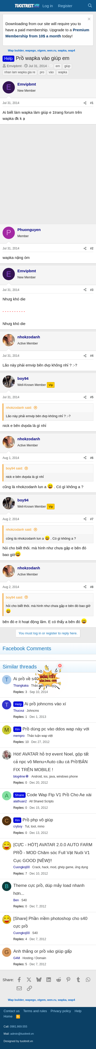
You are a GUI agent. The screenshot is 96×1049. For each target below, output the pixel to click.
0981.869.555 (18, 1026)
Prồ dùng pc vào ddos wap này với (56, 729)
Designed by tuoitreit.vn (18, 1041)
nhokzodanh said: (19, 408)
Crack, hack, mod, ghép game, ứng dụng (60, 867)
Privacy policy (61, 1011)
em (58, 66)
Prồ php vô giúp (38, 819)
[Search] (90, 6)
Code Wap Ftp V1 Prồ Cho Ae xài (59, 794)
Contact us (11, 1011)
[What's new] (80, 6)
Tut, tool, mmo (34, 826)
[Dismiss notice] (88, 19)
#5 (91, 397)
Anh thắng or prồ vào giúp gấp (42, 951)
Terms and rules (35, 1011)
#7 (91, 519)
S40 (24, 900)
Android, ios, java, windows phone (54, 776)
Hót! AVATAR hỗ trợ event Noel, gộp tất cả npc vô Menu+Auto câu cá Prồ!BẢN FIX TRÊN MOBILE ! (51, 762)
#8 (91, 587)
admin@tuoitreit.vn (22, 1033)
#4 (91, 356)
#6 (91, 458)
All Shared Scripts (41, 801)
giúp (67, 66)
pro (42, 72)
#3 (91, 290)
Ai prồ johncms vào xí (45, 703)
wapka (62, 72)
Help (78, 1011)
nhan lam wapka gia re (19, 72)
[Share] (85, 103)
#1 (91, 103)
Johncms (33, 710)
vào (51, 72)
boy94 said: (14, 468)
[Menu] (7, 6)
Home (8, 1016)
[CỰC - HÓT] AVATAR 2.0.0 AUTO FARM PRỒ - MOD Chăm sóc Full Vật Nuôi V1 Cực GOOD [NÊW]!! (52, 852)
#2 (91, 248)
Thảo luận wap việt (40, 736)
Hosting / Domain (34, 958)
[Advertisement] (48, 173)
